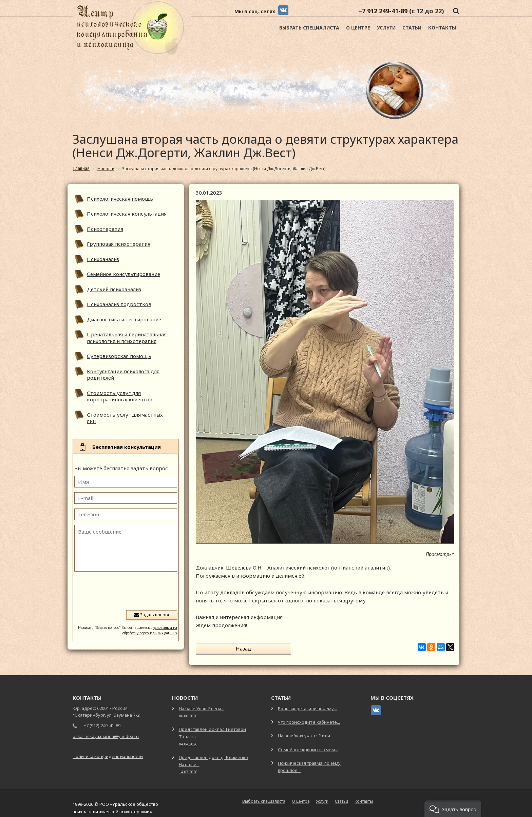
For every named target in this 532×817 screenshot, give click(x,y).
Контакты (442, 27)
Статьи (411, 27)
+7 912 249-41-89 (382, 11)
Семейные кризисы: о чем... (308, 743)
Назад (223, 648)
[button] (452, 808)
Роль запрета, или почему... (307, 703)
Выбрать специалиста (309, 27)
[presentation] (125, 590)
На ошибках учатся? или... (305, 730)
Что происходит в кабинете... (309, 716)
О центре (358, 27)
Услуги (386, 27)
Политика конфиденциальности (108, 750)
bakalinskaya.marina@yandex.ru (106, 731)
